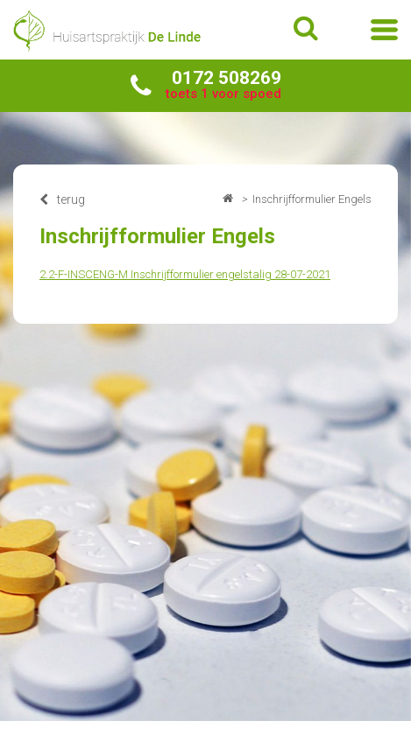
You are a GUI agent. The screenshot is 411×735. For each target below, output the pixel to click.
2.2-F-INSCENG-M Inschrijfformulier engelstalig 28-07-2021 (184, 274)
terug (62, 199)
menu (384, 29)
